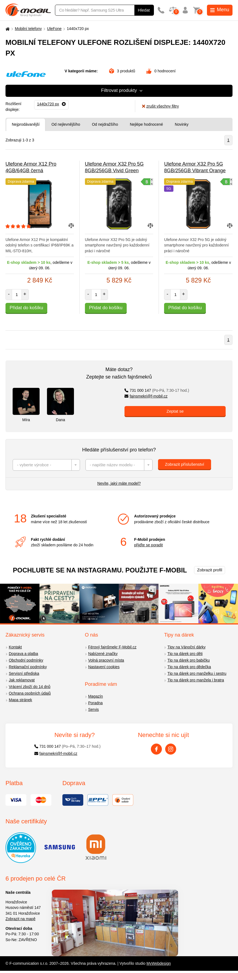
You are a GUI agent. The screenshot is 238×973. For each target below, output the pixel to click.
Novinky (182, 124)
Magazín (95, 696)
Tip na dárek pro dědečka (189, 667)
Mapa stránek (20, 700)
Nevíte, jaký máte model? (119, 483)
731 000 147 (156, 390)
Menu (219, 9)
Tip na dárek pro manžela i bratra (195, 680)
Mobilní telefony (28, 28)
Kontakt (15, 647)
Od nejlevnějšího (65, 124)
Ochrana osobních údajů (30, 693)
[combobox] (46, 465)
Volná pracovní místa (106, 660)
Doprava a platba (23, 653)
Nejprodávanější (26, 124)
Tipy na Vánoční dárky (186, 647)
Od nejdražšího (105, 124)
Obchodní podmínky (26, 660)
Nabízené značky (103, 653)
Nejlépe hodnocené (146, 124)
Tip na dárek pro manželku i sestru (196, 673)
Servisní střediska (24, 673)
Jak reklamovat (22, 680)
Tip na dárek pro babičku (188, 660)
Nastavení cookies (104, 667)
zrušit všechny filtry (160, 106)
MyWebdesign (158, 963)
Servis (93, 709)
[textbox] (46, 464)
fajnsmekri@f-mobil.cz (146, 396)
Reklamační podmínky (28, 667)
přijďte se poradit (148, 545)
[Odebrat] (51, 104)
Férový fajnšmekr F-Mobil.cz (112, 647)
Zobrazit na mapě (20, 919)
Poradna (95, 703)
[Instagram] (170, 749)
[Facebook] (156, 749)
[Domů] (7, 29)
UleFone (54, 28)
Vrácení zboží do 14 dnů (29, 686)
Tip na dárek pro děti (185, 653)
